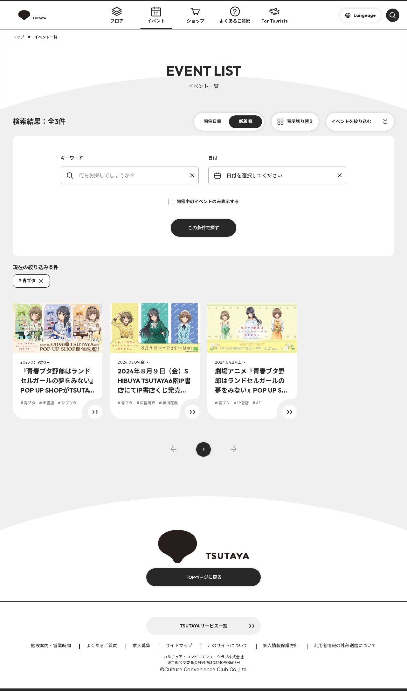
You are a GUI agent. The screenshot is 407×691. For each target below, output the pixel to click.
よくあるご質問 (235, 15)
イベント (156, 15)
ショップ (195, 15)
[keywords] (134, 175)
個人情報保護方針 (281, 645)
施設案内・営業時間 (51, 645)
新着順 (245, 121)
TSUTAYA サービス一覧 (203, 626)
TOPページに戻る (203, 577)
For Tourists (274, 15)
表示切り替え (300, 121)
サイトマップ (179, 645)
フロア (116, 15)
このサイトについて (228, 645)
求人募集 (141, 645)
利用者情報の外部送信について (345, 645)
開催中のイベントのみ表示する (203, 201)
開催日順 (212, 121)
